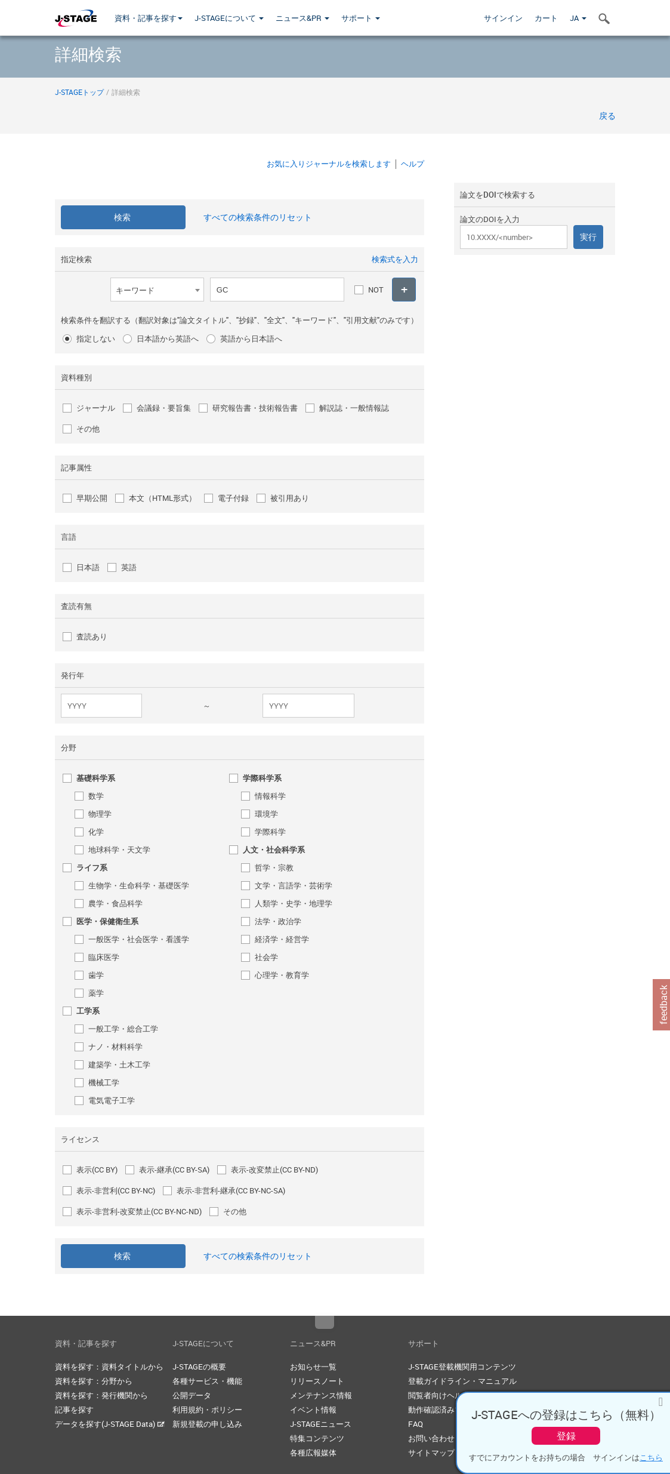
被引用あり (289, 498)
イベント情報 (313, 1409)
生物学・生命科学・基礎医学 (138, 885)
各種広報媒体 (313, 1452)
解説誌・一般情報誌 (354, 407)
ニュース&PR (302, 18)
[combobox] (157, 289)
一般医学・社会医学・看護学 (138, 939)
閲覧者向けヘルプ (439, 1395)
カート (546, 18)
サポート (360, 18)
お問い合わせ (431, 1438)
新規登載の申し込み (207, 1423)
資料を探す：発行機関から (101, 1395)
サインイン (503, 18)
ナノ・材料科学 (115, 1046)
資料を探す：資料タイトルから (109, 1366)
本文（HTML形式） (162, 498)
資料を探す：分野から (93, 1380)
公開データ (191, 1395)
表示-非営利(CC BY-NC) (115, 1190)
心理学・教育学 (282, 975)
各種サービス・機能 (207, 1380)
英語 (129, 567)
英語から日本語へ (251, 338)
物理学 (100, 813)
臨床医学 (103, 957)
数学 (96, 795)
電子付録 (233, 498)
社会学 (266, 957)
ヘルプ (412, 163)
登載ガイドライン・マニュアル (462, 1380)
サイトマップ (431, 1452)
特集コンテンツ (317, 1438)
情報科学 (270, 795)
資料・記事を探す (149, 18)
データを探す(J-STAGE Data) (110, 1423)
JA (578, 18)
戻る (607, 115)
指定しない (95, 338)
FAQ (415, 1423)
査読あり (91, 636)
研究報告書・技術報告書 (255, 407)
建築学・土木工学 (119, 1064)
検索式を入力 (395, 259)
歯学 (96, 975)
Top (324, 1322)
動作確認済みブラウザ (447, 1409)
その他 (88, 428)
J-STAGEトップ (79, 92)
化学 (96, 831)
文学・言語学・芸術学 (293, 885)
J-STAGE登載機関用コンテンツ (462, 1366)
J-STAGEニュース (320, 1423)
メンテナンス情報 (321, 1395)
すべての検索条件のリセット (257, 217)
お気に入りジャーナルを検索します (329, 163)
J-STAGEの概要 (199, 1366)
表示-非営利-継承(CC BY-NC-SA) (231, 1190)
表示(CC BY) (97, 1169)
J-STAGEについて (229, 18)
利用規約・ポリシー (207, 1409)
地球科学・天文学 (119, 849)
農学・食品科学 (115, 903)
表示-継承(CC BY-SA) (174, 1169)
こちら (651, 1457)
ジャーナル (95, 407)
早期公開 (91, 498)
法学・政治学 (278, 921)
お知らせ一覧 (313, 1366)
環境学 (266, 813)
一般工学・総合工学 (123, 1028)
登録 (566, 1435)
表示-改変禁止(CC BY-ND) (274, 1169)
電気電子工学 (111, 1100)
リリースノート (317, 1380)
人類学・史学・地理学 (293, 903)
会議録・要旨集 (164, 407)
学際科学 (270, 831)
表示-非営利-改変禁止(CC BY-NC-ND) (139, 1211)
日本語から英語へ (168, 338)
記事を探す (74, 1409)
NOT (376, 289)
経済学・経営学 (282, 939)
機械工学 (103, 1082)
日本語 (88, 567)
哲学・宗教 (274, 867)
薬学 (96, 992)
